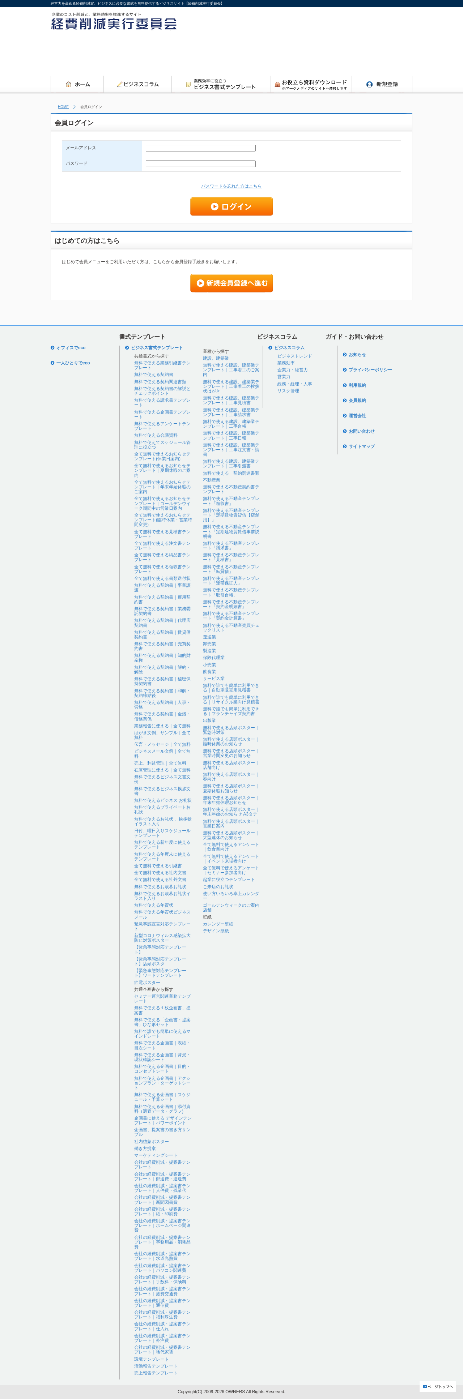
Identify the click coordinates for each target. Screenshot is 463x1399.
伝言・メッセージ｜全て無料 (162, 744)
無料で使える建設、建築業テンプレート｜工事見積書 (231, 400)
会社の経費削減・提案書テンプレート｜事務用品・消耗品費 (162, 1242)
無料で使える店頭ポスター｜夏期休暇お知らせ (231, 788)
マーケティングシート (156, 1155)
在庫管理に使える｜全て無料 (162, 770)
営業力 (283, 376)
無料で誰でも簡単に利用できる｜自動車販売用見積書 (231, 688)
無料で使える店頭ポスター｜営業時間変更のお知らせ (231, 753)
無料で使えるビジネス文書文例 (162, 779)
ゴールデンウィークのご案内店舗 (231, 907)
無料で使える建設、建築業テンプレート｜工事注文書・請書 (231, 449)
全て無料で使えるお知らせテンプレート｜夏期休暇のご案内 (162, 470)
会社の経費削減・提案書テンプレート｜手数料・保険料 (162, 1279)
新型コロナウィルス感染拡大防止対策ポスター (162, 938)
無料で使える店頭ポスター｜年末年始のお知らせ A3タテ (231, 812)
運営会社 (357, 415)
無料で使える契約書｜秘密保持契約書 (162, 681)
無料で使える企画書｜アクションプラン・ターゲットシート (162, 1083)
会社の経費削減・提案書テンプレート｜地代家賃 (162, 1350)
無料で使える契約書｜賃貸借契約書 (162, 634)
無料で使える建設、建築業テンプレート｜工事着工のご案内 (231, 370)
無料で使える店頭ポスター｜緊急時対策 (231, 730)
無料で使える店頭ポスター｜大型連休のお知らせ (231, 835)
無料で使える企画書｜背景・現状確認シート (162, 1057)
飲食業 (209, 671)
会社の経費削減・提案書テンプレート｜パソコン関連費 (162, 1268)
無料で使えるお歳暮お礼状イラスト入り (162, 896)
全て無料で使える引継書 (158, 865)
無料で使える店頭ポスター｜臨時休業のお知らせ (231, 741)
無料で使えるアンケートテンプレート (162, 426)
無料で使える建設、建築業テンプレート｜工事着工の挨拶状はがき (231, 386)
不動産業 (211, 480)
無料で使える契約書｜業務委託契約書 (162, 611)
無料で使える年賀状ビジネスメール (162, 914)
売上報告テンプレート (156, 1373)
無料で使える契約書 (153, 374)
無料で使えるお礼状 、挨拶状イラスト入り (163, 821)
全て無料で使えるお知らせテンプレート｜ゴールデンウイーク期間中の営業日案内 (162, 503)
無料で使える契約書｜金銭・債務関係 (162, 716)
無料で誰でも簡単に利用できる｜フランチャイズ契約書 (231, 711)
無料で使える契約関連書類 (160, 381)
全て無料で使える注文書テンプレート (162, 546)
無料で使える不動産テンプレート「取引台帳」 (231, 592)
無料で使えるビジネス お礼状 (163, 800)
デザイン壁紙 (216, 930)
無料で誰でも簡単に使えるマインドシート (162, 1034)
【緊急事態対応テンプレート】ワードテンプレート (160, 973)
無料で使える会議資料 (156, 435)
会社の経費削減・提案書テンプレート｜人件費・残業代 (162, 1188)
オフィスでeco (71, 347)
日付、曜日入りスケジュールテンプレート (162, 833)
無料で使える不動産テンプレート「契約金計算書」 (231, 616)
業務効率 (286, 362)
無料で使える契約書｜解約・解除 (162, 670)
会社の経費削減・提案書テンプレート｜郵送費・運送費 (162, 1176)
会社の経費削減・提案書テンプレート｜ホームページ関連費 (162, 1225)
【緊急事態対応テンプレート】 (160, 949)
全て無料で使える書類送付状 (162, 578)
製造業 (209, 650)
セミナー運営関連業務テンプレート (162, 999)
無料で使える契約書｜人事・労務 (162, 705)
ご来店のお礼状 (218, 886)
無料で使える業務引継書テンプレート (162, 365)
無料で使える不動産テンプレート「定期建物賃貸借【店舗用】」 (231, 515)
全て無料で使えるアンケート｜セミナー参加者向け (231, 870)
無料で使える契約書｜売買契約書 (162, 646)
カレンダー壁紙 (218, 924)
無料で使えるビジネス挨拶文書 (162, 791)
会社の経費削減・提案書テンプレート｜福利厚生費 (162, 1314)
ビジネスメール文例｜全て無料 (162, 753)
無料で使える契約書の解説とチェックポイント (162, 391)
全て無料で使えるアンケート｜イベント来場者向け (231, 859)
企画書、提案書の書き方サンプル (162, 1132)
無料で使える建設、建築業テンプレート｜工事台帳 (231, 424)
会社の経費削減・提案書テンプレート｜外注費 (162, 1338)
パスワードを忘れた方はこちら (231, 186)
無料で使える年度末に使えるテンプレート (162, 856)
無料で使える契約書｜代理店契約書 (162, 623)
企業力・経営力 (292, 369)
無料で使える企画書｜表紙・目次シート (162, 1045)
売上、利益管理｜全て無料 (160, 763)
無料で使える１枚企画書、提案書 (162, 1010)
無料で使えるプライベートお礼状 (162, 809)
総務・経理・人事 (294, 383)
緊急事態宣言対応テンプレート (162, 926)
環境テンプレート (151, 1359)
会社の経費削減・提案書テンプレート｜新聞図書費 (162, 1200)
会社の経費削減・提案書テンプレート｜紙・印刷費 (162, 1211)
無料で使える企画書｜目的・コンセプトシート (162, 1069)
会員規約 (357, 400)
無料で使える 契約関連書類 (231, 473)
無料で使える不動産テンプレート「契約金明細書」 (231, 604)
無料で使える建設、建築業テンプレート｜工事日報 (231, 435)
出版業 (209, 720)
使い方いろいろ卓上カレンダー (231, 896)
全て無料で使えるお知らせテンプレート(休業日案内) (162, 456)
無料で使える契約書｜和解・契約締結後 (162, 693)
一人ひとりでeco (73, 362)
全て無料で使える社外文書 (160, 879)
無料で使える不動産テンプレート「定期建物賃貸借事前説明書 (231, 531)
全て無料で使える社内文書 (160, 872)
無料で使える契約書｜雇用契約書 (162, 599)
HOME (63, 107)
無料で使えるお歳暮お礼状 (160, 886)
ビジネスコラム (289, 347)
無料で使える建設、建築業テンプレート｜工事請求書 (231, 412)
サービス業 (214, 678)
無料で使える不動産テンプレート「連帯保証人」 (231, 581)
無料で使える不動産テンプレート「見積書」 (231, 557)
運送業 (209, 636)
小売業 (209, 664)
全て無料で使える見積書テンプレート (162, 534)
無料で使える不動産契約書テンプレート (231, 489)
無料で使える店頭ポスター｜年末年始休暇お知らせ (231, 800)
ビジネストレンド (294, 356)
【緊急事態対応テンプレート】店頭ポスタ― (160, 961)
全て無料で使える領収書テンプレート (162, 569)
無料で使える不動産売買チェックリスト (231, 628)
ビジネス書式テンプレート (157, 347)
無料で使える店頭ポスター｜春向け (231, 777)
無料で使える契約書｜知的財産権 (162, 658)
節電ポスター (147, 982)
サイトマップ (362, 446)
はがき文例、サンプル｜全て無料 (162, 735)
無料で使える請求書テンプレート (162, 402)
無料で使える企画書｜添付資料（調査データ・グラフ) (162, 1109)
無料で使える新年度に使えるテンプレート (162, 845)
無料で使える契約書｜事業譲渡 (162, 587)
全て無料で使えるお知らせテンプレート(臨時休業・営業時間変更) (163, 520)
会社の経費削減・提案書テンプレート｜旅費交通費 (162, 1291)
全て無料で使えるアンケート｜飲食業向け (231, 847)
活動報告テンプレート (156, 1366)
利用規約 (357, 385)
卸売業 (209, 643)
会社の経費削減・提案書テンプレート (162, 1164)
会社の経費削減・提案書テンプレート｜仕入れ (162, 1326)
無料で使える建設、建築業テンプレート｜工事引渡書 (231, 464)
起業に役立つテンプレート (229, 879)
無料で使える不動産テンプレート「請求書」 (231, 546)
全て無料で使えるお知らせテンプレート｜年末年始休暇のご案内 (162, 487)
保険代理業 (214, 657)
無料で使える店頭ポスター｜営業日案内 (231, 824)
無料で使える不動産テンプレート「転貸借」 (231, 569)
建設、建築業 (216, 358)
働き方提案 (145, 1148)
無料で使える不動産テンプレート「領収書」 (231, 501)
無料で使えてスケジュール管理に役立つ (162, 445)
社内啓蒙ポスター (151, 1141)
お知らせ (357, 354)
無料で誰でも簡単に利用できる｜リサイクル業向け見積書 (231, 700)
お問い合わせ (362, 431)
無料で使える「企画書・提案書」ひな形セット (162, 1022)
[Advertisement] (280, 55)
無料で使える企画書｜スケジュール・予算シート (162, 1097)
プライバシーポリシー (370, 369)
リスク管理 (288, 390)
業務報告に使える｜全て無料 (162, 725)
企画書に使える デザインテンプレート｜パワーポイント (163, 1120)
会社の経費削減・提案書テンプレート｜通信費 (162, 1303)
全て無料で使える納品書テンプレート (162, 557)
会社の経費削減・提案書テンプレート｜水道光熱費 (162, 1256)
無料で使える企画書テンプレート (162, 414)
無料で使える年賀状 (153, 905)
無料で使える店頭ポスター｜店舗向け (231, 765)
